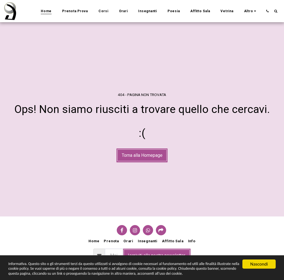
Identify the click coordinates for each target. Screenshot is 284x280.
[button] (267, 11)
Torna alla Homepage (142, 155)
